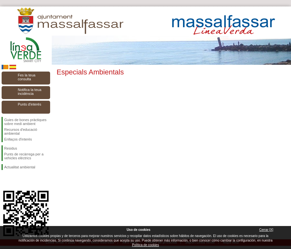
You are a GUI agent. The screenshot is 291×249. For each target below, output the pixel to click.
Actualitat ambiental (19, 167)
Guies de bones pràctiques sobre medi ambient (25, 122)
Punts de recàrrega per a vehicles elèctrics (24, 156)
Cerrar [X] (266, 230)
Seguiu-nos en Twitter (16, 180)
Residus (10, 148)
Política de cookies (145, 245)
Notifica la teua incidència (29, 92)
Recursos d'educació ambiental (20, 131)
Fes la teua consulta (26, 77)
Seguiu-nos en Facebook (5, 180)
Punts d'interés (29, 104)
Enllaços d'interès (18, 139)
